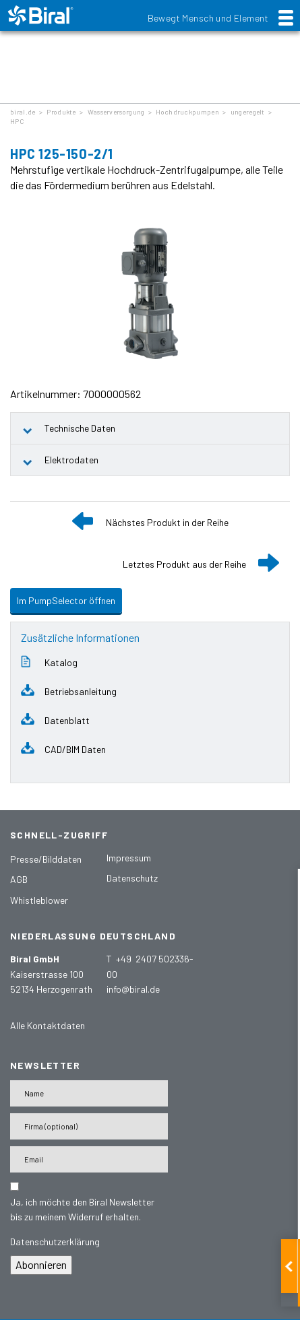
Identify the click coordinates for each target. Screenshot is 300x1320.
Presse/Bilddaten (46, 859)
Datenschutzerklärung (55, 1241)
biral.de (22, 112)
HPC (17, 121)
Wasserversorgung (116, 112)
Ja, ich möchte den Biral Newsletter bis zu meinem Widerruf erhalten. (82, 1209)
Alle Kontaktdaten (47, 1025)
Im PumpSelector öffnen (66, 600)
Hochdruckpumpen (187, 112)
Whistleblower (39, 900)
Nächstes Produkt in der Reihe (167, 522)
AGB (19, 879)
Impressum (129, 857)
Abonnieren (41, 1264)
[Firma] (89, 1126)
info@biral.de (133, 989)
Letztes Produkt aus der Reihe (184, 564)
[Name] (89, 1093)
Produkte (61, 112)
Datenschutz (132, 878)
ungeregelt (248, 112)
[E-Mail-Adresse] (89, 1159)
